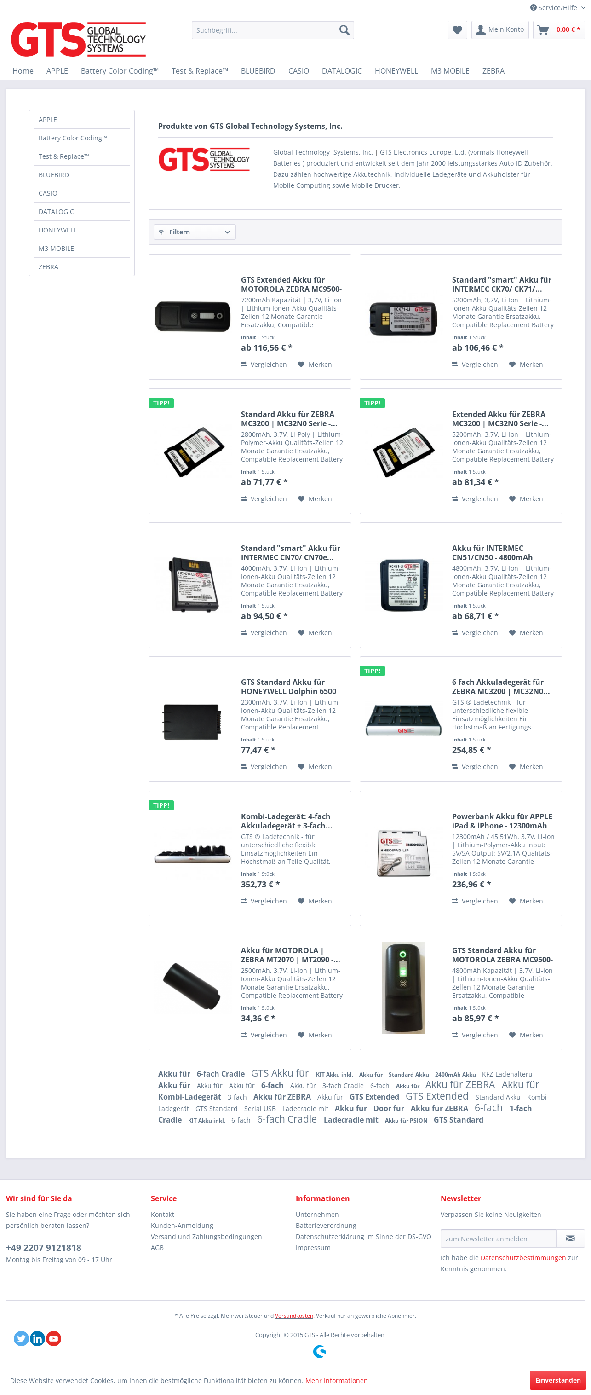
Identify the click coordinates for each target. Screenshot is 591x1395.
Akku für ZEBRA (461, 1084)
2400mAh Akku (456, 1074)
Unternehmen (317, 1214)
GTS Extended (375, 1097)
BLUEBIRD (54, 174)
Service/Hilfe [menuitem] (554, 7)
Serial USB (261, 1108)
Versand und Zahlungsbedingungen (206, 1236)
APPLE (48, 119)
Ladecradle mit (306, 1108)
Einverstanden (558, 1380)
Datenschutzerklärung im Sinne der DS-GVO (363, 1236)
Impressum (313, 1247)
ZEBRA (48, 266)
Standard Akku (409, 1074)
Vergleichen (264, 364)
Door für (389, 1108)
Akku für (175, 1074)
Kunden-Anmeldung (182, 1225)
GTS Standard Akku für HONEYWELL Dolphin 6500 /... (288, 686)
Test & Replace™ (64, 156)
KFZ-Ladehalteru (507, 1074)
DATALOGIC (56, 211)
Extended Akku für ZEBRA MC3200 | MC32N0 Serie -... (500, 419)
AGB (157, 1247)
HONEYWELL (58, 230)
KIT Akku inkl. (335, 1074)
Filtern (174, 231)
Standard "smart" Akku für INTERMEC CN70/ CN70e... (290, 553)
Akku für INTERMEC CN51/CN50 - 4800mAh (492, 553)
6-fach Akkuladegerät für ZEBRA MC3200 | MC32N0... (501, 686)
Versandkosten (294, 1316)
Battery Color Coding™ (73, 137)
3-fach (238, 1097)
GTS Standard (217, 1108)
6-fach (273, 1085)
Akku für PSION (407, 1120)
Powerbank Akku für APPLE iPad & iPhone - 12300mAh (502, 821)
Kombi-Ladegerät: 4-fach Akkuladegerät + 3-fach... (287, 821)
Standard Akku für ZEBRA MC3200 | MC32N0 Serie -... (289, 419)
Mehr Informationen (336, 1380)
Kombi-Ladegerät (190, 1097)
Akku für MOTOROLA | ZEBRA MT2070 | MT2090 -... (290, 955)
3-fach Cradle (344, 1085)
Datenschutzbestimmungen (523, 1257)
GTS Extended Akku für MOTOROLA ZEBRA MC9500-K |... (291, 284)
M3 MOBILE (56, 248)
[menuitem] (273, 30)
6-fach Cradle (222, 1074)
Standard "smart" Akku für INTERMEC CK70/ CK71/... (501, 284)
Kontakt (162, 1214)
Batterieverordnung (326, 1225)
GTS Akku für (281, 1072)
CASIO (48, 193)
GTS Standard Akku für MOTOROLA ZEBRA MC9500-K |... (502, 955)
